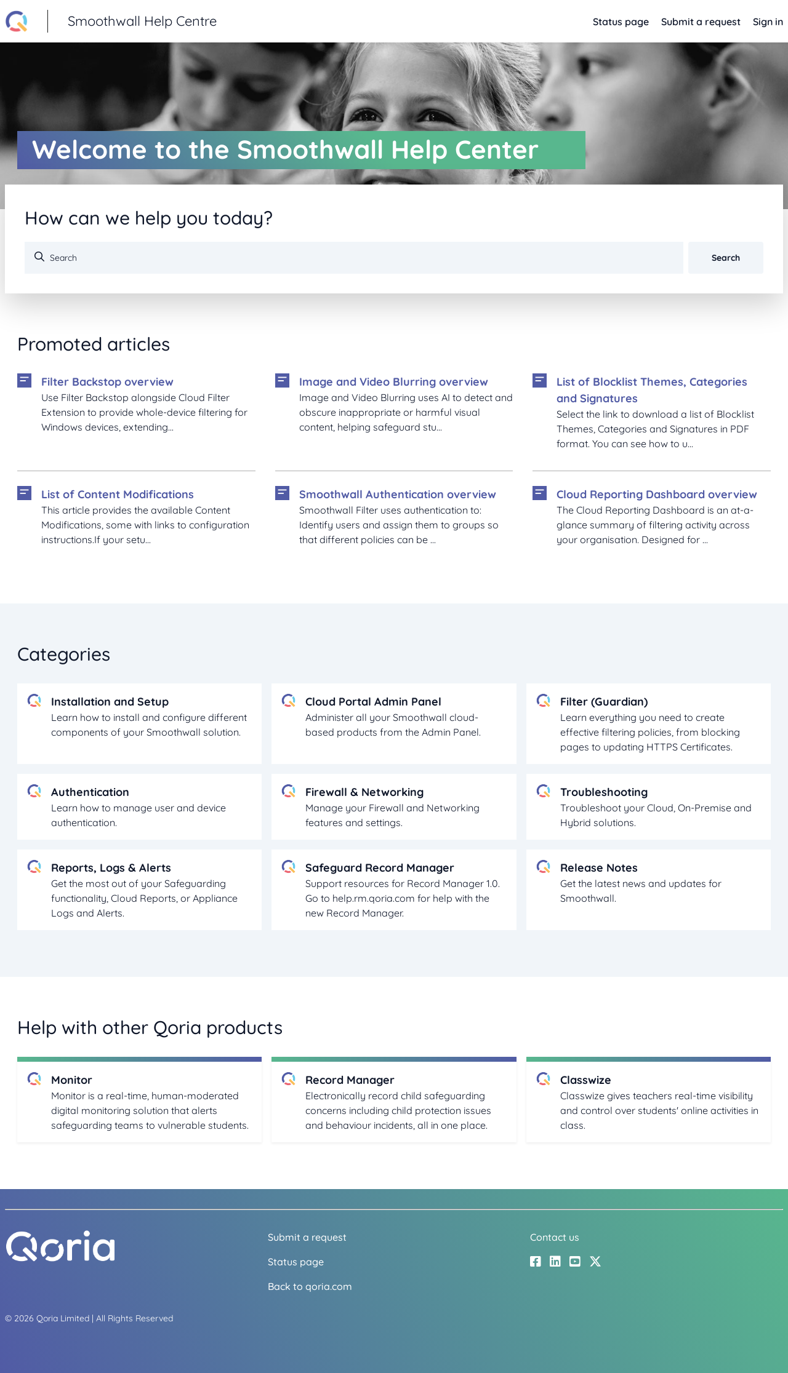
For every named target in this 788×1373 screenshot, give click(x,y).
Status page (621, 21)
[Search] (354, 258)
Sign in (768, 21)
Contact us (554, 1237)
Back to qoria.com (310, 1286)
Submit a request (701, 21)
